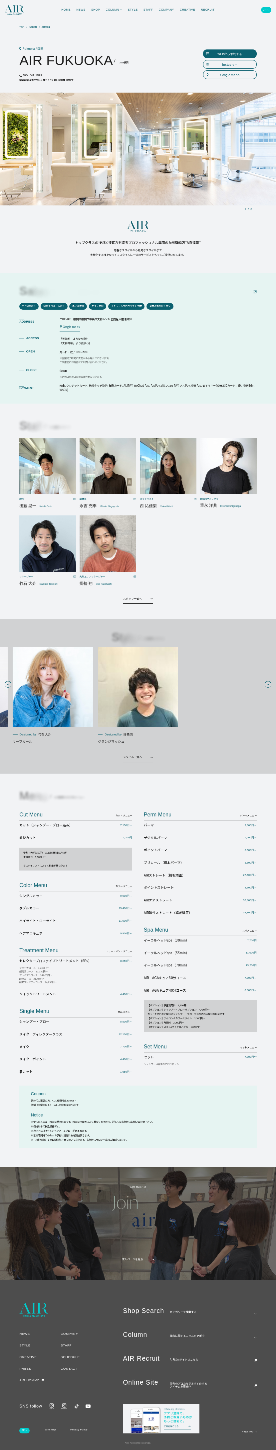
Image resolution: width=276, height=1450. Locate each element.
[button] (8, 684)
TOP (21, 27)
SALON (33, 27)
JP (264, 10)
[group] (53, 695)
